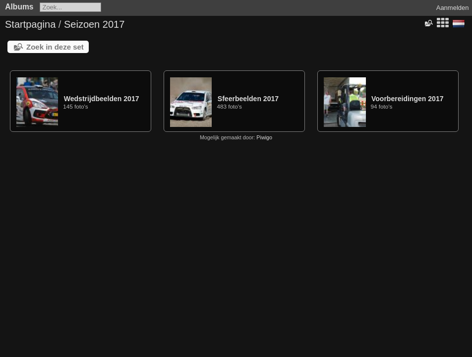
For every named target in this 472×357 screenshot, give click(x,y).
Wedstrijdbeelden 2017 (101, 99)
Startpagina (30, 24)
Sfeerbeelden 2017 (248, 99)
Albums (19, 6)
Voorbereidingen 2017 (407, 99)
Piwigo (264, 137)
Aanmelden (452, 7)
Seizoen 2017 (94, 24)
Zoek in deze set (55, 47)
